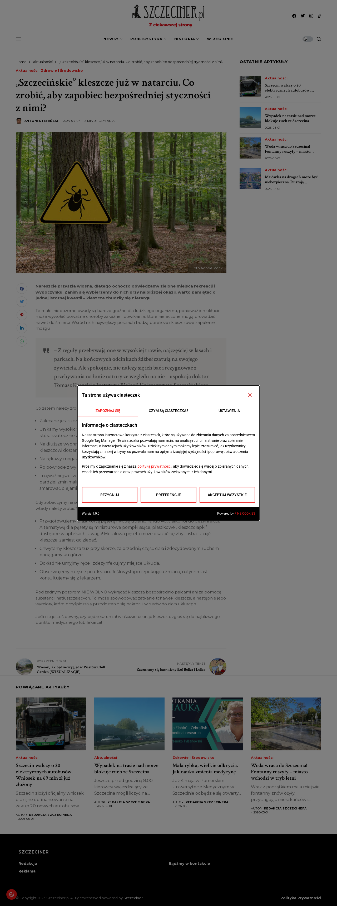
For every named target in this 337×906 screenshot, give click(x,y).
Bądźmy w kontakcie (189, 863)
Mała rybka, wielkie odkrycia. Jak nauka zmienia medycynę (205, 768)
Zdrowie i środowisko (62, 71)
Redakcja (27, 863)
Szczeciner (133, 898)
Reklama (27, 871)
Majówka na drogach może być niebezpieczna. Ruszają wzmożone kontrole (291, 182)
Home (21, 62)
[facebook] (294, 16)
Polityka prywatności (300, 898)
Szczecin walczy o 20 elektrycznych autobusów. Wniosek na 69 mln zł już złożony (288, 93)
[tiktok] (319, 16)
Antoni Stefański (41, 121)
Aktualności (43, 62)
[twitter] (303, 16)
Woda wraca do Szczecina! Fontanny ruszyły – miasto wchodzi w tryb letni (287, 151)
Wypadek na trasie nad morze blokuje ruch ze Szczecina (290, 118)
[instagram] (311, 16)
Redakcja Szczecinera (50, 815)
